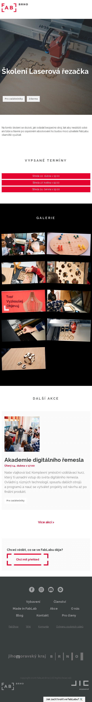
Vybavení (33, 601)
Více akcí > (46, 522)
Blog (19, 615)
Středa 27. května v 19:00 (46, 182)
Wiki (28, 626)
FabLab (13, 686)
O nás (75, 608)
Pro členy (69, 615)
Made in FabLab (25, 608)
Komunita (43, 626)
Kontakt (43, 615)
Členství (60, 601)
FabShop (13, 626)
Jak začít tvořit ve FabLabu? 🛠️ (64, 699)
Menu (85, 7)
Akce (54, 608)
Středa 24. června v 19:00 (46, 189)
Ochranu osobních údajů (69, 626)
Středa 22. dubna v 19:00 (46, 176)
